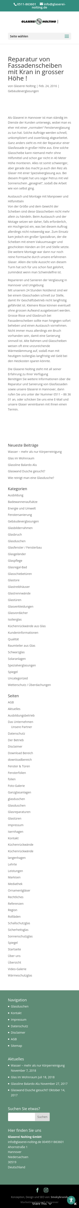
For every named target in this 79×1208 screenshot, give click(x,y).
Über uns (14, 956)
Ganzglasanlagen (19, 792)
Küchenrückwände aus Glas (27, 626)
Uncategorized (18, 678)
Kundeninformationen (23, 633)
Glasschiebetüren (20, 574)
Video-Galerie (17, 969)
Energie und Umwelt (22, 508)
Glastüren (14, 600)
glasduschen (16, 799)
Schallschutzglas (19, 923)
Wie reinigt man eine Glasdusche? (31, 478)
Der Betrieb (16, 740)
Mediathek (15, 884)
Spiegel (13, 672)
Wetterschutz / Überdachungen (29, 685)
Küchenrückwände (20, 844)
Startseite (14, 949)
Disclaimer (15, 746)
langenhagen (17, 858)
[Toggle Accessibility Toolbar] (71, 1200)
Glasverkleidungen (20, 606)
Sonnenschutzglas (20, 936)
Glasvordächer (18, 613)
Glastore (14, 580)
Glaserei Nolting (25, 86)
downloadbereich (20, 760)
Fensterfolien (17, 773)
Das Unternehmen (20, 722)
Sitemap (16, 1046)
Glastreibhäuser (19, 587)
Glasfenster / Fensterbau (25, 547)
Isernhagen (15, 832)
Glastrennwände (19, 593)
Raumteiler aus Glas (21, 646)
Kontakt (13, 838)
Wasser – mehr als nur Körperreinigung (35, 452)
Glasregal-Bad (17, 567)
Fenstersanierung (20, 515)
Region (12, 910)
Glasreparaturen (19, 812)
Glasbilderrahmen (20, 528)
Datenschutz (16, 733)
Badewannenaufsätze (22, 502)
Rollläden (14, 916)
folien (12, 779)
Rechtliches (16, 897)
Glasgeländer (17, 554)
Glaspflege (15, 561)
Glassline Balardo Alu (22, 465)
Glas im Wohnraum (21, 458)
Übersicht (14, 962)
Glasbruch (15, 534)
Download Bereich (20, 753)
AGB (11, 702)
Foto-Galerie (16, 786)
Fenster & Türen (19, 766)
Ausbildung (15, 495)
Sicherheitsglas (18, 930)
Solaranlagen (17, 659)
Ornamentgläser (19, 890)
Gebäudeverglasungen (23, 91)
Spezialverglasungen (22, 665)
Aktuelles (14, 709)
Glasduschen (17, 541)
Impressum (16, 825)
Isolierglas (15, 619)
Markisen (14, 877)
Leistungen (15, 871)
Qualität (13, 639)
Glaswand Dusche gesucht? (26, 471)
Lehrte (12, 864)
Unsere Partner (21, 727)
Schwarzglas (16, 652)
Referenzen (16, 904)
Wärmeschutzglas (20, 975)
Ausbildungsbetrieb (21, 715)
